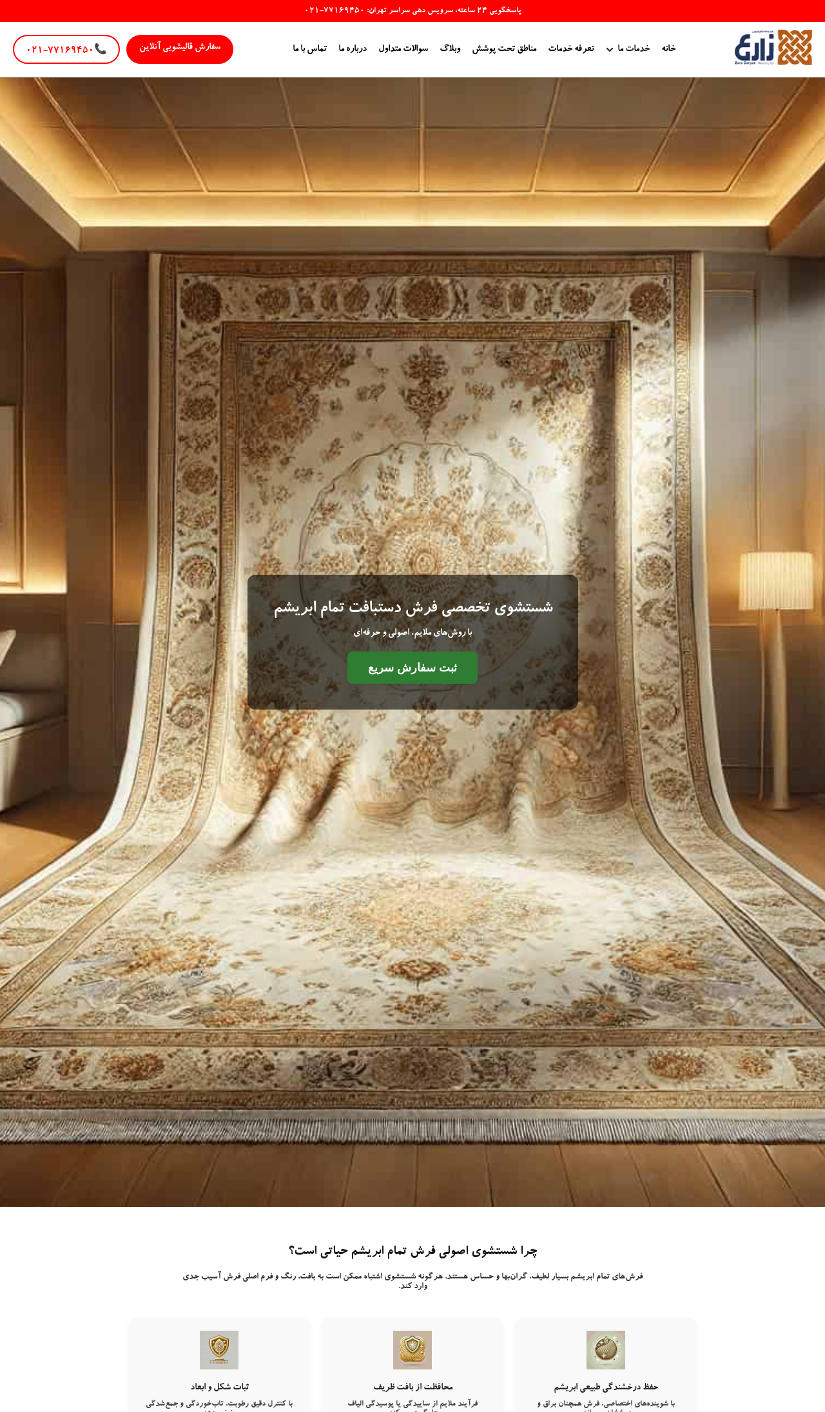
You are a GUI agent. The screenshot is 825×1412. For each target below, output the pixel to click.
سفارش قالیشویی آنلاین (179, 48)
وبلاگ (450, 50)
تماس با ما (310, 50)
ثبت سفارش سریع (412, 667)
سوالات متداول (403, 50)
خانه (668, 50)
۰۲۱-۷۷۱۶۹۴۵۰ (66, 51)
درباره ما (352, 50)
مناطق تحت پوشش (504, 50)
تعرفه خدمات (571, 50)
